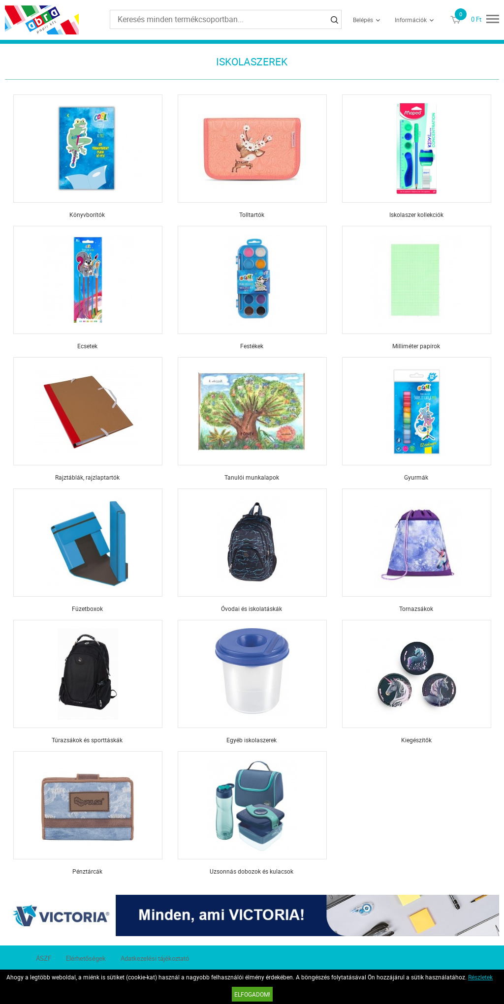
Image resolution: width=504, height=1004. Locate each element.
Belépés (363, 20)
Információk (411, 20)
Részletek (480, 977)
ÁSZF (43, 958)
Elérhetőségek (86, 958)
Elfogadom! (252, 994)
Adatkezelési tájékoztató (155, 958)
